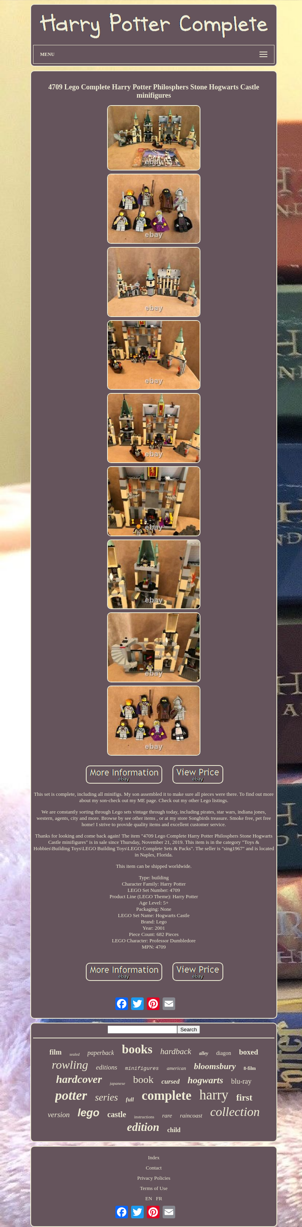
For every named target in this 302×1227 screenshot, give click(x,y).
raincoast (191, 1115)
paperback (100, 1052)
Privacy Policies (153, 1178)
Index (154, 1157)
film (55, 1052)
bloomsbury (215, 1066)
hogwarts (205, 1080)
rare (167, 1115)
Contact (153, 1168)
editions (106, 1067)
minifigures (142, 1068)
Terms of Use (154, 1188)
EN (148, 1198)
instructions (144, 1116)
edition (143, 1127)
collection (235, 1112)
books (137, 1049)
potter (71, 1095)
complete (166, 1095)
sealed (74, 1054)
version (59, 1114)
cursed (170, 1081)
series (106, 1097)
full (130, 1100)
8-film (250, 1068)
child (174, 1130)
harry (213, 1095)
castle (116, 1114)
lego (89, 1113)
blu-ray (241, 1081)
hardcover (79, 1079)
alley (203, 1053)
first (244, 1098)
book (143, 1079)
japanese (117, 1083)
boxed (248, 1052)
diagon (223, 1053)
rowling (70, 1064)
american (176, 1068)
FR (159, 1198)
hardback (175, 1051)
